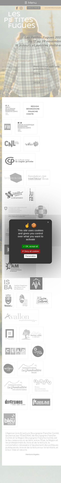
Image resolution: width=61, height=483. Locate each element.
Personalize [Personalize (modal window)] (30, 256)
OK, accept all (30, 246)
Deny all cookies (30, 251)
